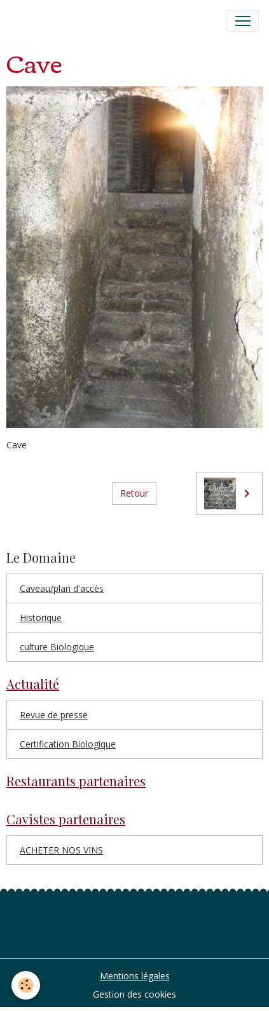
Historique (41, 618)
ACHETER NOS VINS (61, 850)
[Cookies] (25, 985)
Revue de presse (54, 715)
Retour (134, 493)
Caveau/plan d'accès (62, 588)
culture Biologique (57, 647)
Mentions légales (135, 976)
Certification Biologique (68, 744)
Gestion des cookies (134, 994)
